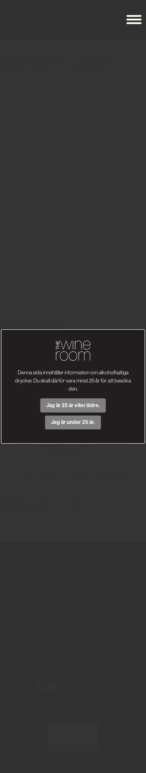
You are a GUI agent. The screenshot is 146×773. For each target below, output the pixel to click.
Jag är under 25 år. (73, 422)
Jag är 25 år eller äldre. (73, 405)
